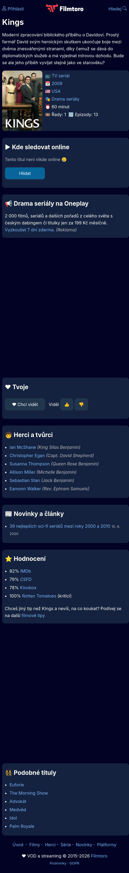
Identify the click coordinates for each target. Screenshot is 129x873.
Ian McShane (23, 447)
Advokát (18, 801)
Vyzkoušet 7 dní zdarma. (30, 229)
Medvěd (18, 809)
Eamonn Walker (25, 488)
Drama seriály (66, 99)
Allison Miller (22, 472)
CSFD (26, 579)
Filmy (34, 844)
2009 (57, 83)
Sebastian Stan (25, 480)
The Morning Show (29, 793)
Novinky (84, 844)
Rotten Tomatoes (39, 596)
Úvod (18, 844)
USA (56, 91)
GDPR (74, 863)
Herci (50, 844)
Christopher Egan (27, 455)
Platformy (106, 844)
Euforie (17, 784)
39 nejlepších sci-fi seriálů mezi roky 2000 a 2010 (60, 526)
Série (66, 844)
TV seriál (61, 75)
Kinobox (28, 587)
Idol (13, 818)
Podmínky (58, 863)
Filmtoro (99, 856)
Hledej (117, 9)
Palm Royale (22, 826)
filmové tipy (33, 615)
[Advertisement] (63, 308)
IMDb (25, 571)
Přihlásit (13, 9)
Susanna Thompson (30, 463)
